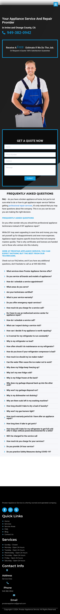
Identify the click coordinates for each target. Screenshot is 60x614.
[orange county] (16, 471)
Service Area (7, 579)
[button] (52, 4)
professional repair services (20, 205)
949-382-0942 (7, 591)
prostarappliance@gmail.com (14, 603)
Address (7, 575)
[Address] (7, 570)
